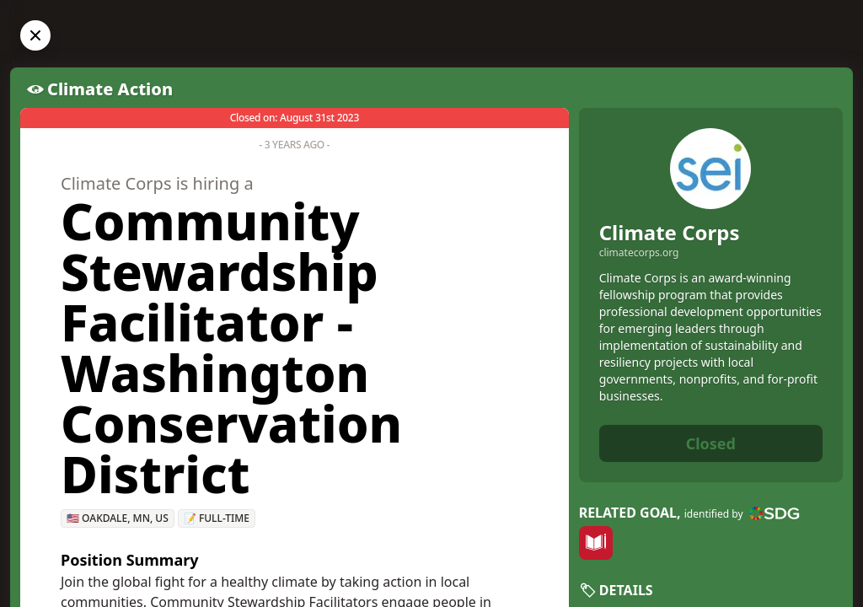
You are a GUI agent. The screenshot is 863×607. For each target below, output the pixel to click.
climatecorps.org (639, 253)
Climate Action (110, 89)
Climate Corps (669, 232)
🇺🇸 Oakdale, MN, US (118, 518)
